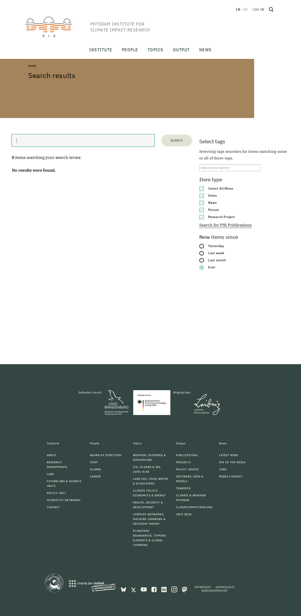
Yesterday (216, 246)
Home (32, 66)
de (245, 9)
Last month (217, 260)
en (238, 9)
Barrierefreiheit (215, 590)
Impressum (203, 587)
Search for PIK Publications (225, 225)
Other (212, 195)
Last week (216, 253)
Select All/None (220, 188)
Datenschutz (225, 587)
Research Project (221, 217)
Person (213, 210)
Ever (212, 267)
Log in (258, 9)
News (212, 203)
